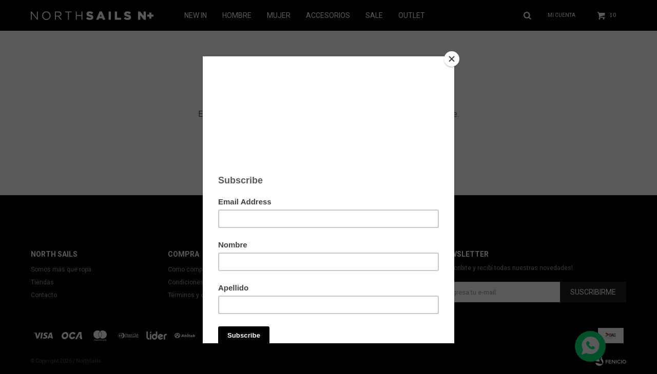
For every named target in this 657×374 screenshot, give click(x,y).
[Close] (451, 59)
